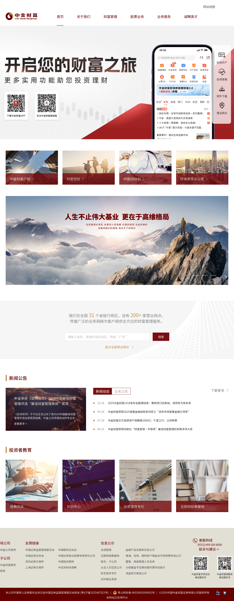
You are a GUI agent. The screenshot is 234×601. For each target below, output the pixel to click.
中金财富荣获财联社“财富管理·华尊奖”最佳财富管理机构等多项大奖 (144, 429)
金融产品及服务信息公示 (140, 550)
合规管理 (106, 550)
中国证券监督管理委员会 (39, 550)
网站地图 (209, 6)
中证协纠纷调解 (67, 567)
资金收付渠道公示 (136, 573)
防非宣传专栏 (109, 573)
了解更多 (217, 390)
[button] (187, 275)
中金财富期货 (8, 565)
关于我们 (83, 16)
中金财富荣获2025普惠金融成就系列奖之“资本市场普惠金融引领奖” (143, 412)
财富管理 (110, 16)
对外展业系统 (109, 579)
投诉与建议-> (209, 549)
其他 (2, 571)
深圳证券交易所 (34, 561)
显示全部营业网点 (117, 347)
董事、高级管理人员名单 (140, 561)
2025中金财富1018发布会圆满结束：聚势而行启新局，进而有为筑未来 (144, 403)
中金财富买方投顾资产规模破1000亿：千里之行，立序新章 (137, 420)
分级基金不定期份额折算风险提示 (145, 567)
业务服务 (164, 16)
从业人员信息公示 (111, 567)
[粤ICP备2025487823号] (94, 592)
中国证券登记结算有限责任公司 (76, 555)
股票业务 (137, 16)
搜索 (161, 336)
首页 (60, 16)
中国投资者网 (66, 561)
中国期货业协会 (67, 550)
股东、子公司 (109, 561)
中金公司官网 (8, 550)
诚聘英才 (191, 16)
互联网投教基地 (110, 555)
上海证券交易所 (34, 567)
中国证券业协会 (34, 555)
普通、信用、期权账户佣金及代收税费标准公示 (153, 555)
